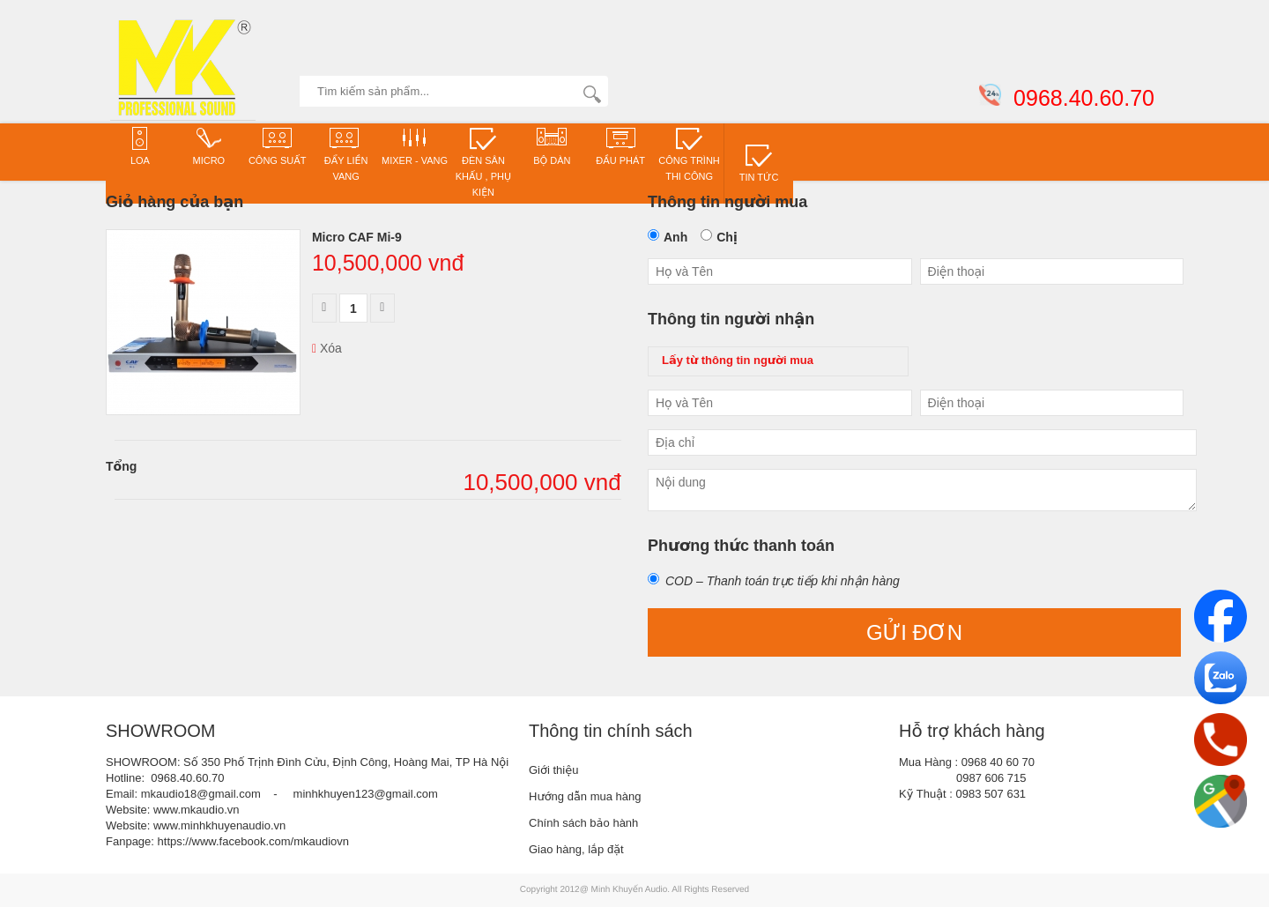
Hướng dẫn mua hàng (585, 796)
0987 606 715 (991, 777)
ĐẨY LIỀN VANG (346, 154)
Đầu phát (620, 146)
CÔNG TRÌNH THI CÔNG (688, 154)
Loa (140, 145)
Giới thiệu (553, 770)
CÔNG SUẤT (278, 146)
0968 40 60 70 (998, 762)
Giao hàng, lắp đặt (576, 849)
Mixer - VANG (415, 146)
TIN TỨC (759, 162)
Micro (209, 146)
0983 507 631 (991, 793)
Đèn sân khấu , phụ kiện (483, 161)
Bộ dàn (551, 146)
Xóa (327, 348)
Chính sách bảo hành (583, 822)
